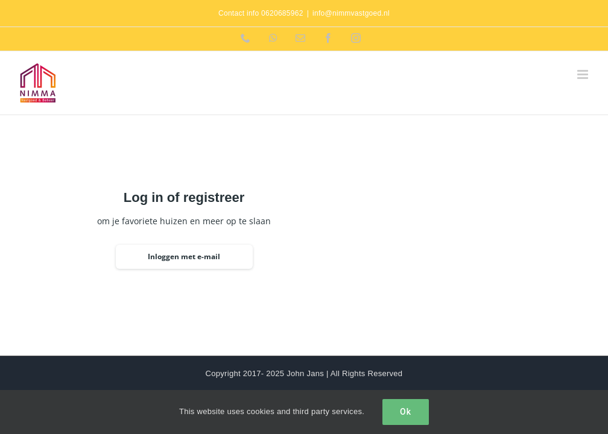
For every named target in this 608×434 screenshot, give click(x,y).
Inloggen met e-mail (184, 256)
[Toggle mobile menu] (583, 74)
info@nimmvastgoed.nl (351, 13)
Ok (405, 412)
